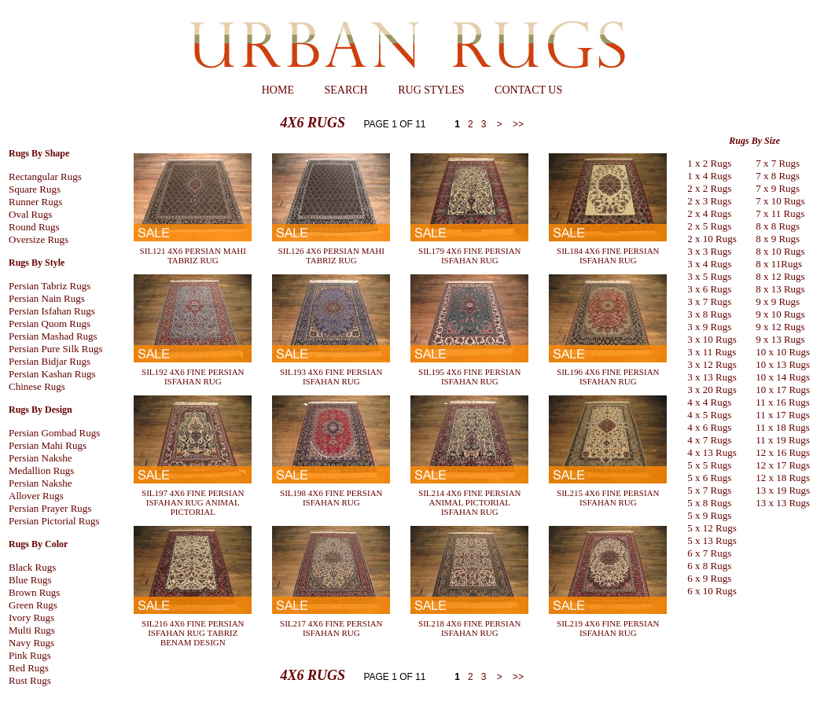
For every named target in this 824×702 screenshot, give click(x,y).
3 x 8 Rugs (709, 314)
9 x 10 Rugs (780, 314)
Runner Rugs (35, 202)
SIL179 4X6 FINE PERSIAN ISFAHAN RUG (469, 255)
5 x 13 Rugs (711, 540)
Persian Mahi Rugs (47, 445)
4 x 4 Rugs (709, 402)
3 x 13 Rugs (711, 377)
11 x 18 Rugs (783, 427)
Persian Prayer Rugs (50, 508)
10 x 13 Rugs (783, 364)
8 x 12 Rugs (780, 276)
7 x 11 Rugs (780, 213)
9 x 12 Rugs (780, 327)
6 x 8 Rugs (709, 566)
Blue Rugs (30, 580)
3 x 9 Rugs (709, 327)
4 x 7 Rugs (709, 440)
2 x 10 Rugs (711, 238)
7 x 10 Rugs (780, 201)
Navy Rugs (31, 643)
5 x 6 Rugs (709, 477)
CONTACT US (528, 90)
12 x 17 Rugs (783, 465)
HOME (278, 90)
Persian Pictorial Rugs (54, 521)
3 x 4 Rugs (709, 264)
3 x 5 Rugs (709, 276)
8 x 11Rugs (779, 264)
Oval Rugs (30, 214)
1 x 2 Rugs (709, 163)
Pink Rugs (30, 655)
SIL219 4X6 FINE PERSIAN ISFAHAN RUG (608, 628)
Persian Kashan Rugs (52, 374)
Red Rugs (29, 668)
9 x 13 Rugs (780, 339)
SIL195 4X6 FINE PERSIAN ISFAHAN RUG (469, 376)
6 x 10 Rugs (711, 591)
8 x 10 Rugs (780, 251)
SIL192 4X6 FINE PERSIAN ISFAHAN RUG (193, 376)
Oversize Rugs (38, 239)
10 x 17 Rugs (783, 389)
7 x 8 (766, 176)
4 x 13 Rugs (711, 452)
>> (517, 124)
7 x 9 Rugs (778, 188)
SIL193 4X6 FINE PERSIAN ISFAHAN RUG (331, 376)
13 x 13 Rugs (783, 503)
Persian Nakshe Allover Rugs (40, 489)
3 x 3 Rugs (709, 251)
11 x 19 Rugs (783, 440)
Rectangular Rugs (45, 176)
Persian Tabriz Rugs (49, 286)
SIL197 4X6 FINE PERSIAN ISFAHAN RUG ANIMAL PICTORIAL (193, 502)
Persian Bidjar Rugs (49, 361)
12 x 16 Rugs (783, 452)
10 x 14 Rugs (783, 377)
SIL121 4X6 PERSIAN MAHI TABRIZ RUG (193, 255)
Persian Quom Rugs (49, 323)
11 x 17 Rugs (783, 415)
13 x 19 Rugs (783, 490)
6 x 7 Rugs (709, 553)
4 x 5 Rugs (709, 415)
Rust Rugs (30, 680)
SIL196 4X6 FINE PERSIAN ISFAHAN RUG (608, 376)
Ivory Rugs (31, 617)
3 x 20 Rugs (711, 389)
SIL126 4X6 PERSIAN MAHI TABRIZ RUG (331, 255)
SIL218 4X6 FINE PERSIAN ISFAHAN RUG (469, 628)
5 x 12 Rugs (711, 528)
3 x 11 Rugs (711, 352)
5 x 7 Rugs (709, 490)
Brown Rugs (34, 592)
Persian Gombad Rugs (54, 433)
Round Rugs (34, 227)
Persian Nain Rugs (47, 298)
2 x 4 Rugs (709, 213)
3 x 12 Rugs (711, 364)
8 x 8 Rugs (778, 226)
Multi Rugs (32, 630)
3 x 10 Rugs (711, 339)
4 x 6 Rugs (709, 427)
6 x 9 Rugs (709, 578)
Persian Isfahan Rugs (52, 311)
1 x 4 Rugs (709, 176)
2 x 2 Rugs (709, 188)
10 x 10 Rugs (783, 352)
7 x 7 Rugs (778, 163)
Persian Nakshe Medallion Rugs (41, 464)
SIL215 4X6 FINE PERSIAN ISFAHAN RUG (608, 497)
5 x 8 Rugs (709, 503)
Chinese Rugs (37, 386)
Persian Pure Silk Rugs (56, 349)
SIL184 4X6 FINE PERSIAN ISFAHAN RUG (608, 255)
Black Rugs (32, 567)
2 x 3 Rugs (709, 201)
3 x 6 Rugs (709, 289)
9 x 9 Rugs (778, 301)
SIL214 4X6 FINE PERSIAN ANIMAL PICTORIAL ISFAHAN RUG (469, 502)
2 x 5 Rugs (709, 226)
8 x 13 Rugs (780, 289)
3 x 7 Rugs (709, 301)
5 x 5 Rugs (709, 465)
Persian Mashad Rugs (53, 336)
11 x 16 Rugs (783, 402)
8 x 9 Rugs (778, 238)
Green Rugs (33, 605)
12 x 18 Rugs (783, 477)
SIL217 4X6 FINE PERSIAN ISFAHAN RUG (331, 628)
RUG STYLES (431, 90)
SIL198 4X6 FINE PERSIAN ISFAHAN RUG (331, 497)
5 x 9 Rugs (709, 515)
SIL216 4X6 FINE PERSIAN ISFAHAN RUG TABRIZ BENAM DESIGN (193, 633)
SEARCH (345, 90)
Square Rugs (35, 189)
